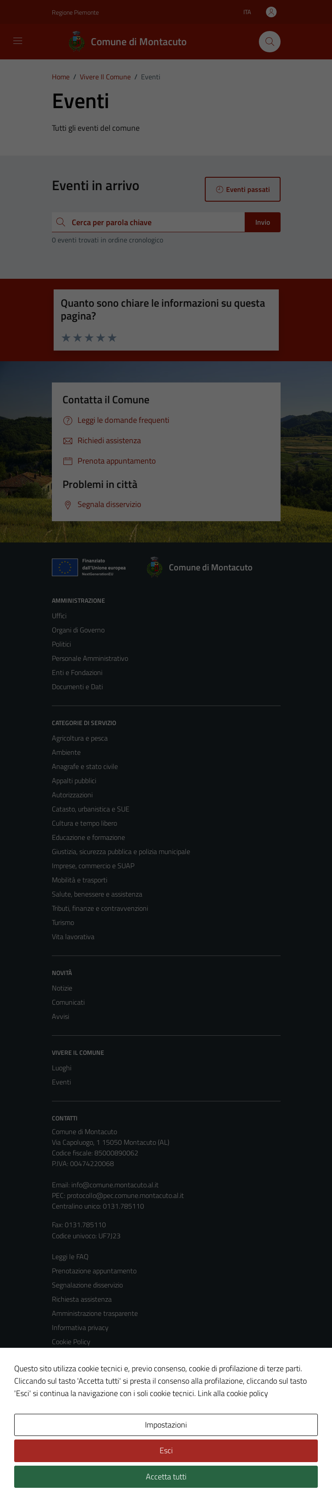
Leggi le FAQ (70, 1256)
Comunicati (68, 1002)
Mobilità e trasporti (79, 879)
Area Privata (70, 1421)
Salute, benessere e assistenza (97, 894)
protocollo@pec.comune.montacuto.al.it (125, 1195)
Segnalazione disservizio (87, 1285)
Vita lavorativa (73, 936)
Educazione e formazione (88, 837)
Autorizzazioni (72, 794)
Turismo (63, 922)
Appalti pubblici (74, 780)
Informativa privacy (80, 1327)
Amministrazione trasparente (95, 1313)
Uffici (59, 615)
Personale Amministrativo (90, 658)
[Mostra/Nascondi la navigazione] (17, 40)
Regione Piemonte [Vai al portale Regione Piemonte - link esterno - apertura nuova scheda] (75, 12)
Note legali (68, 1355)
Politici (61, 644)
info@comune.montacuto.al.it (115, 1184)
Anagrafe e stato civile (85, 766)
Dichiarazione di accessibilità (93, 1370)
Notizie (62, 988)
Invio (262, 222)
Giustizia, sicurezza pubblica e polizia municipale (121, 851)
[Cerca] (269, 41)
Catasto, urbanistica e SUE (90, 809)
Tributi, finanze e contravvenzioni (100, 908)
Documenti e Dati (77, 686)
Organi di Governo (78, 629)
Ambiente (66, 752)
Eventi (61, 1082)
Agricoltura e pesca (80, 738)
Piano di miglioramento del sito (97, 1384)
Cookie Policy (71, 1341)
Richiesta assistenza (82, 1299)
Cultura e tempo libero (84, 823)
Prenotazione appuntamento (94, 1270)
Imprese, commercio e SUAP (93, 865)
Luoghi (61, 1067)
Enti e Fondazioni (77, 672)
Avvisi (60, 1016)
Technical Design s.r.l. (112, 1476)
